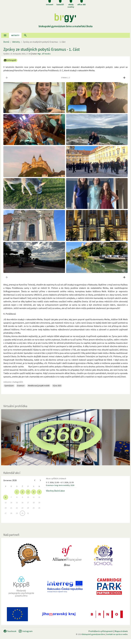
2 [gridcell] (22, 492)
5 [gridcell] (39, 492)
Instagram (25, 631)
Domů (6, 41)
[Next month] (40, 480)
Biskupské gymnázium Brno (93, 634)
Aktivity (16, 41)
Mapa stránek (121, 631)
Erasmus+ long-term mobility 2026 (60, 485)
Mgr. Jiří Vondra (44, 53)
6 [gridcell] (5, 497)
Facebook (9, 631)
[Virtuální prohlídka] (65, 437)
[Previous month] (35, 480)
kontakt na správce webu (117, 634)
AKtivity (15, 35)
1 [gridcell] (16, 492)
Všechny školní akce (55, 490)
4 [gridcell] (33, 492)
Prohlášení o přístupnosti (100, 631)
